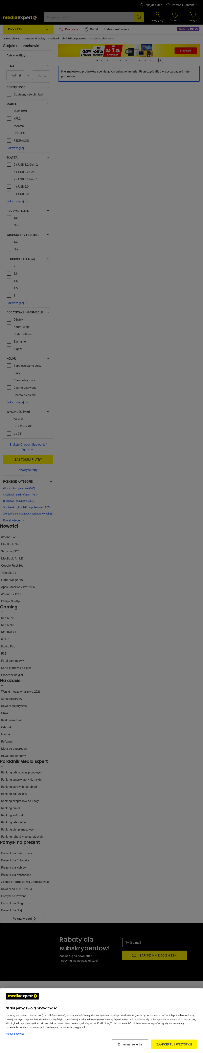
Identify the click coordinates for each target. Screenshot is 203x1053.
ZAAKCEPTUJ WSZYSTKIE (174, 1044)
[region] (101, 1020)
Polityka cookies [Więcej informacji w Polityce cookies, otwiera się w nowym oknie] (15, 1033)
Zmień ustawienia (130, 1044)
